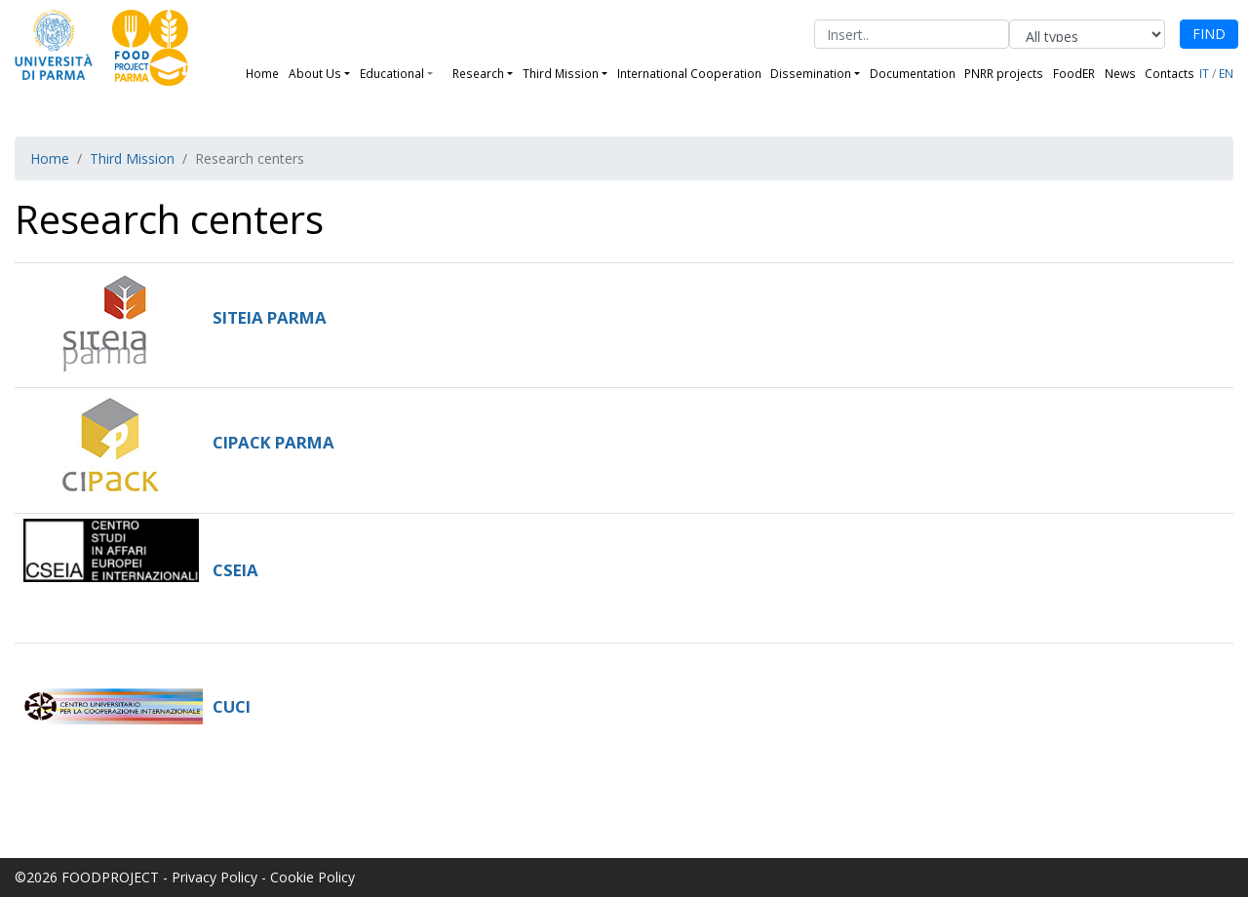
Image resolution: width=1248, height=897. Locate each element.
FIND (1209, 33)
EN (1226, 73)
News (1120, 73)
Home (262, 73)
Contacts (1169, 73)
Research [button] (478, 73)
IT (1204, 73)
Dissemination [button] (810, 73)
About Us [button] (315, 73)
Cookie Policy (312, 877)
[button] (437, 73)
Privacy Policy (214, 877)
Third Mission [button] (561, 73)
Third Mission (132, 158)
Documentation (913, 73)
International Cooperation (689, 73)
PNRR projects (1003, 73)
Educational (392, 73)
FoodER (1074, 73)
